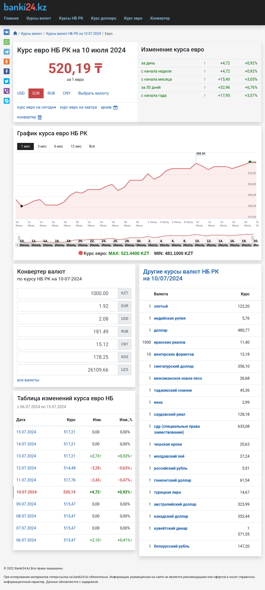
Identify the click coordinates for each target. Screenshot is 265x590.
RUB (51, 93)
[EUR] (67, 306)
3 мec (42, 146)
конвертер (29, 117)
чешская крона (168, 444)
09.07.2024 (26, 504)
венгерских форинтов (174, 354)
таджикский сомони (173, 390)
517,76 (70, 480)
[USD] (67, 319)
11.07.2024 (26, 480)
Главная (11, 18)
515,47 (70, 504)
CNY (66, 93)
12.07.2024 (26, 468)
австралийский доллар (175, 504)
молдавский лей (169, 456)
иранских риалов (169, 342)
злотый (161, 306)
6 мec (58, 146)
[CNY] (67, 344)
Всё (92, 146)
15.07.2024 (26, 432)
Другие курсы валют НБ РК (181, 275)
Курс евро (133, 18)
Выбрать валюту (93, 93)
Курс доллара (103, 18)
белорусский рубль (171, 546)
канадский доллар (171, 516)
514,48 (70, 468)
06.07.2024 (26, 540)
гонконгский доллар (172, 480)
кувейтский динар (171, 528)
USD (21, 93)
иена (158, 402)
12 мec (76, 146)
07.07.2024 (26, 528)
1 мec (25, 146)
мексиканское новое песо (178, 378)
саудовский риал (169, 414)
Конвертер (160, 18)
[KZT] (67, 293)
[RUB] (67, 331)
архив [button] (109, 107)
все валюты (28, 380)
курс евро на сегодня (36, 107)
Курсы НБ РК (71, 18)
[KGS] (67, 357)
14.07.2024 (26, 444)
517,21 (70, 432)
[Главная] (15, 33)
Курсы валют (38, 18)
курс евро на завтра (78, 107)
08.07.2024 (26, 516)
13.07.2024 (26, 456)
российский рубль (170, 468)
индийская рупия (170, 318)
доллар (160, 330)
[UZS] (67, 369)
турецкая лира (167, 492)
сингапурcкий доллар (174, 366)
